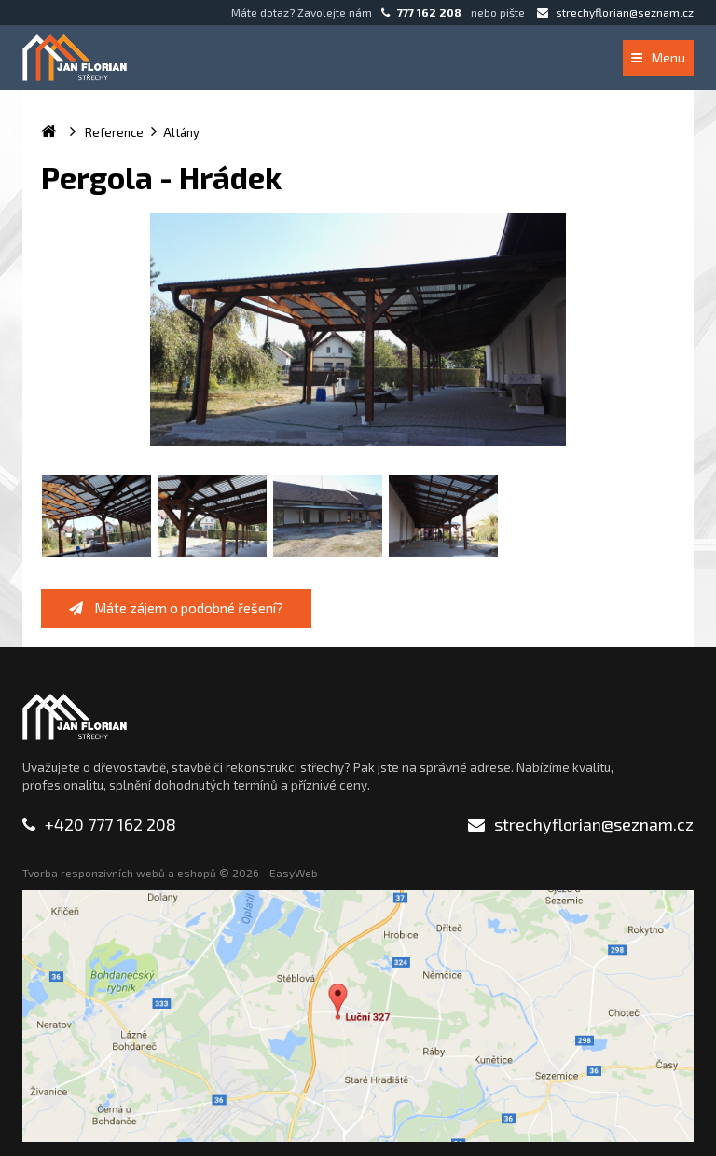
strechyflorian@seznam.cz (615, 12)
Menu (658, 57)
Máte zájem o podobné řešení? (176, 607)
